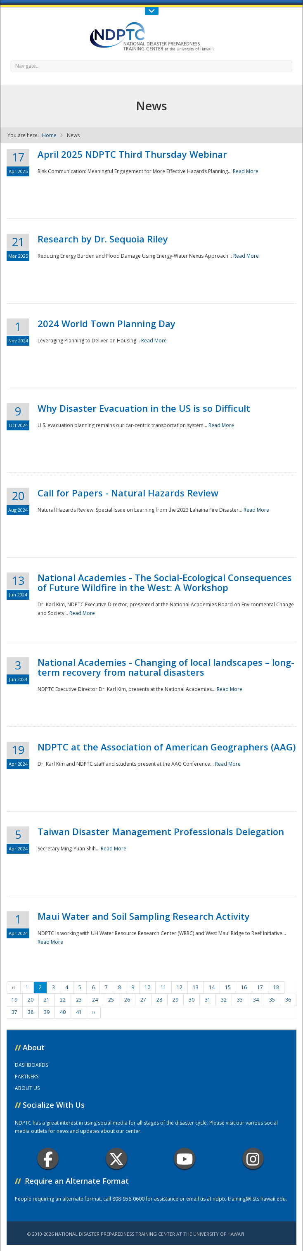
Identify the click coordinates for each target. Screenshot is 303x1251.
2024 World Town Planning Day (106, 323)
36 (288, 999)
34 (256, 999)
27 (143, 999)
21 (47, 999)
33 (240, 999)
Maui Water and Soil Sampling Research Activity (144, 916)
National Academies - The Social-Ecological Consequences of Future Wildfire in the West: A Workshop (165, 582)
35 (272, 999)
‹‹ (13, 987)
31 (208, 999)
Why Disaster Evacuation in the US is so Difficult (144, 408)
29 (175, 999)
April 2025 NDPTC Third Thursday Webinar (132, 154)
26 (127, 999)
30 (191, 999)
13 (196, 987)
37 (14, 1012)
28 (159, 999)
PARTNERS (26, 1076)
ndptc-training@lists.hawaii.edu (249, 1198)
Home (49, 135)
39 (47, 1012)
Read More (245, 171)
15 (228, 987)
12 (179, 987)
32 (224, 999)
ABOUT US (27, 1088)
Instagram (253, 1158)
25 (111, 999)
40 (63, 1012)
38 (30, 1012)
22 (63, 999)
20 (30, 999)
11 (163, 987)
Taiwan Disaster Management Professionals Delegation (161, 831)
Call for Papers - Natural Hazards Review (128, 493)
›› (93, 1012)
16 (244, 987)
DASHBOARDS (31, 1064)
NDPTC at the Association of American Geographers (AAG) (167, 747)
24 (95, 999)
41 (79, 1012)
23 (79, 999)
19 (14, 999)
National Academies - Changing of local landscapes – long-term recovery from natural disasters (166, 667)
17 (260, 987)
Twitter (116, 1158)
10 (147, 987)
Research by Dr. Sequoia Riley (103, 239)
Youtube (184, 1158)
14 (212, 987)
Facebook (48, 1158)
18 (276, 987)
